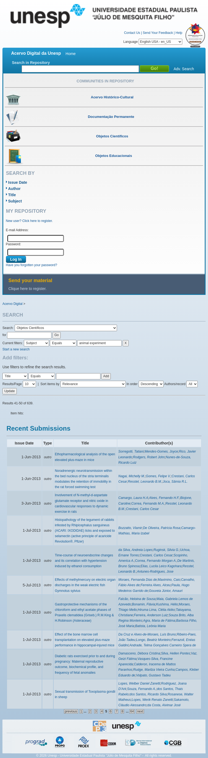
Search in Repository (31, 62)
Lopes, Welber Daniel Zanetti (139, 683)
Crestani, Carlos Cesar (142, 509)
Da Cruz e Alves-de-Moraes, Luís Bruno (147, 634)
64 (132, 711)
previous (71, 711)
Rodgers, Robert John (149, 457)
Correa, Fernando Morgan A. (156, 561)
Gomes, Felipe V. (158, 476)
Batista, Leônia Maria (150, 626)
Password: (13, 244)
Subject (15, 201)
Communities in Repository (105, 81)
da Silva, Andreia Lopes (135, 550)
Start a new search (16, 349)
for (4, 335)
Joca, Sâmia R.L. (175, 481)
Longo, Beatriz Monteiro (153, 640)
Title (12, 195)
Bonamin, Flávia (143, 604)
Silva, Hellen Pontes (175, 653)
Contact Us (132, 33)
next (140, 711)
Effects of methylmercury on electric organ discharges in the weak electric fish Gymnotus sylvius (85, 585)
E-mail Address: (17, 230)
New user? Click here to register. (29, 221)
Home (71, 53)
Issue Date (17, 182)
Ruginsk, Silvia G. (166, 550)
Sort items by (49, 384)
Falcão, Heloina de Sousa (136, 599)
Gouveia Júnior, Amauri (166, 591)
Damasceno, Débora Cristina (139, 653)
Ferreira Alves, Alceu (155, 585)
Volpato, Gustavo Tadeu (153, 675)
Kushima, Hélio (167, 604)
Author (14, 188)
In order (132, 384)
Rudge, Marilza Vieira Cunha (154, 670)
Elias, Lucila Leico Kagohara (161, 566)
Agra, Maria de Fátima (159, 620)
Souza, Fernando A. (141, 689)
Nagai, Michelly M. (131, 476)
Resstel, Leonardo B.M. (145, 481)
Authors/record (175, 384)
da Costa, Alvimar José (164, 705)
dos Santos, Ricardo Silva (148, 694)
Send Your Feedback (158, 33)
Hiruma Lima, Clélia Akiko (156, 610)
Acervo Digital (12, 304)
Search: (8, 328)
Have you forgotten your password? (31, 265)
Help (179, 33)
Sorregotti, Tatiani (131, 451)
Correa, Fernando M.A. (148, 503)
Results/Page (12, 384)
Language (152, 42)
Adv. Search (184, 69)
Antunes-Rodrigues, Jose (155, 571)
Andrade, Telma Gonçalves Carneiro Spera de (162, 645)
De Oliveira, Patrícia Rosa (161, 528)
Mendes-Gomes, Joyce (161, 451)
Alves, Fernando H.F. (164, 498)
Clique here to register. (27, 288)
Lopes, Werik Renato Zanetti (152, 700)
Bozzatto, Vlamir (130, 528)
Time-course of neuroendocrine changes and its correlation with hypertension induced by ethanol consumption (84, 560)
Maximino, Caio (169, 580)
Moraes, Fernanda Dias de (137, 580)
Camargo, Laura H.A (133, 498)
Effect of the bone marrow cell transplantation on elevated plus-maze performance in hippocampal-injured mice (84, 640)
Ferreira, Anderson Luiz (151, 615)
